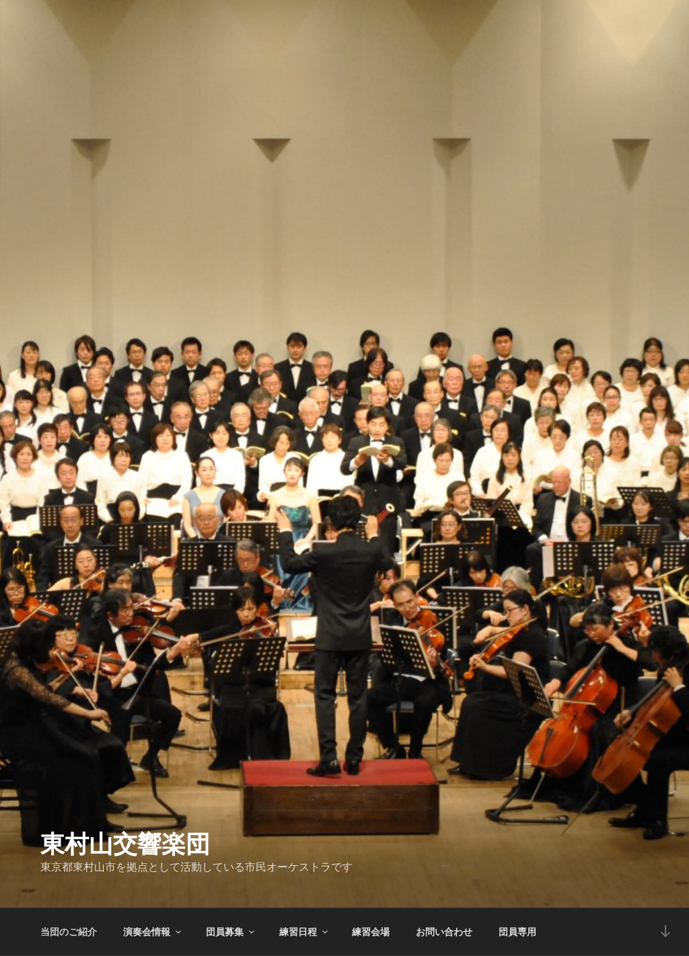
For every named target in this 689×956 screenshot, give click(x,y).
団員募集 (231, 931)
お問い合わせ (444, 931)
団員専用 (517, 931)
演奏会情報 (153, 931)
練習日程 (304, 931)
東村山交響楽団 (125, 844)
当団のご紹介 (68, 931)
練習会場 (371, 931)
